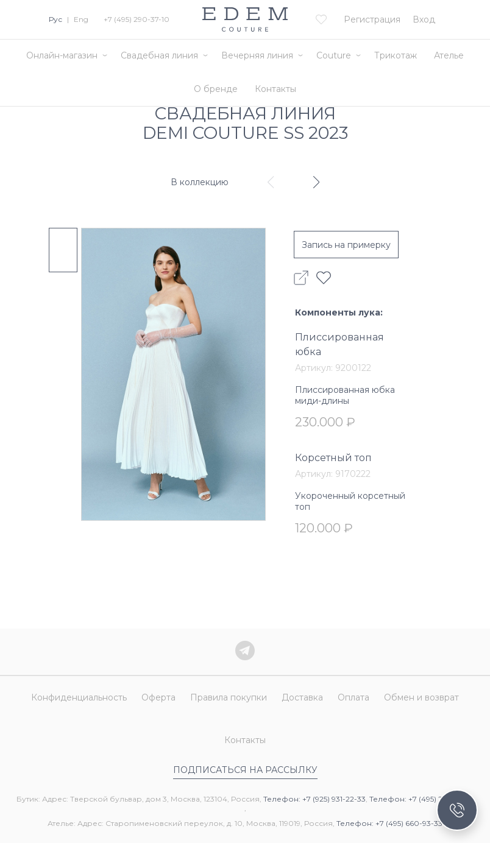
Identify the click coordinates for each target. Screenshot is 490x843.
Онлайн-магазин (62, 55)
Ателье (449, 55)
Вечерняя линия (257, 55)
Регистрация (372, 19)
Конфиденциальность (79, 697)
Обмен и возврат (421, 697)
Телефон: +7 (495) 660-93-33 (389, 823)
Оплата (353, 697)
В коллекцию (200, 182)
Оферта (158, 697)
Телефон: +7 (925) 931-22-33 (314, 798)
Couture (333, 55)
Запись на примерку (346, 244)
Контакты (275, 88)
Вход (424, 19)
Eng (81, 19)
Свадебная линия (159, 55)
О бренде (216, 88)
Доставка (302, 697)
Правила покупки (228, 697)
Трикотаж (395, 55)
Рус (55, 19)
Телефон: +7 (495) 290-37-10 (421, 798)
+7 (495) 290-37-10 (136, 19)
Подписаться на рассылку (245, 769)
